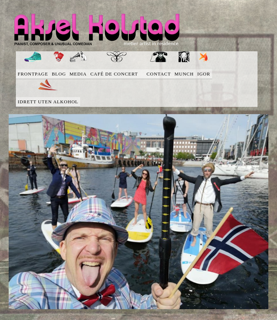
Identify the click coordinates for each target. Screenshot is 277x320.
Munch (184, 74)
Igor (203, 74)
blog (59, 74)
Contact (158, 74)
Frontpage (33, 74)
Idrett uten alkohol (48, 101)
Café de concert (116, 74)
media (78, 74)
